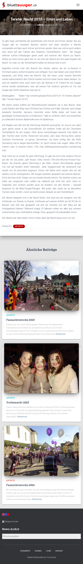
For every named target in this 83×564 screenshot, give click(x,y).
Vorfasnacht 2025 (17, 402)
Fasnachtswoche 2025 (20, 319)
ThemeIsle (51, 557)
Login (48, 551)
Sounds (38, 551)
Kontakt (59, 551)
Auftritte (19, 226)
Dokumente (25, 551)
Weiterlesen (61, 334)
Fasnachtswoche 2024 (20, 485)
